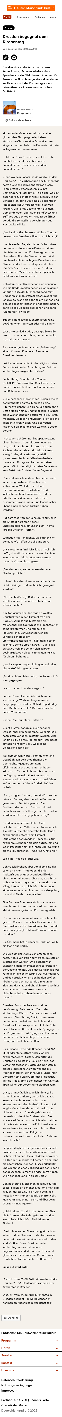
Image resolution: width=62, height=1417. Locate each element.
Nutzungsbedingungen (17, 1385)
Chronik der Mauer (14, 1405)
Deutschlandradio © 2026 (19, 1410)
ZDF (26, 1400)
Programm (23, 17)
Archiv (8, 27)
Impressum (9, 1390)
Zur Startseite (11, 1317)
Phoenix (36, 1400)
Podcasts (40, 17)
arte (47, 1400)
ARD (18, 1400)
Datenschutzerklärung (17, 1380)
